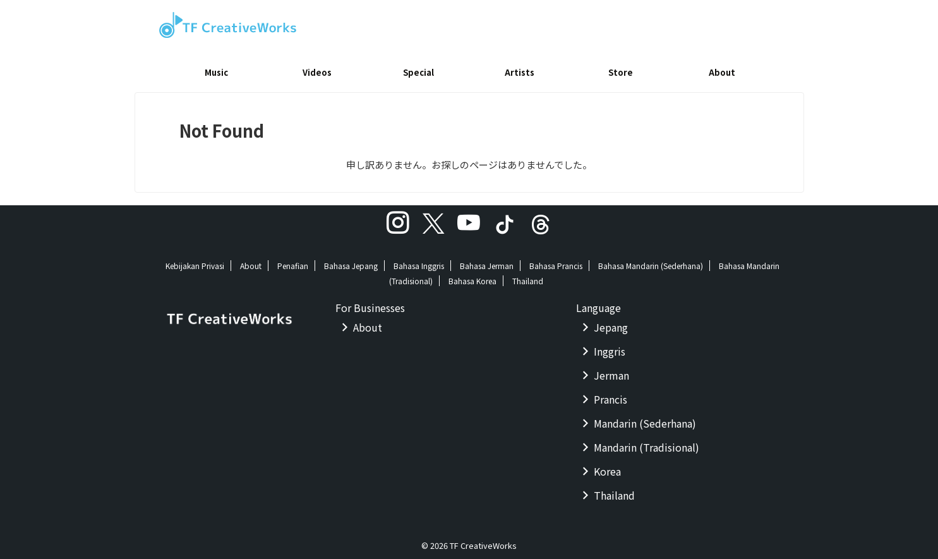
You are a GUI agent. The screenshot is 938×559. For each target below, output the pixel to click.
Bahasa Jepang (351, 261)
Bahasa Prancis (555, 261)
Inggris (609, 346)
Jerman (611, 370)
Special (418, 72)
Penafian (292, 261)
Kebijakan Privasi (194, 261)
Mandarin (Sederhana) (645, 418)
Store (620, 72)
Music (216, 72)
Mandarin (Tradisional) (646, 442)
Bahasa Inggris (419, 261)
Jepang (611, 322)
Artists (519, 72)
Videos (317, 72)
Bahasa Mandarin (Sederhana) (650, 261)
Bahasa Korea (472, 276)
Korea (607, 466)
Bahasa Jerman (487, 261)
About (722, 72)
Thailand (527, 276)
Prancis (610, 394)
